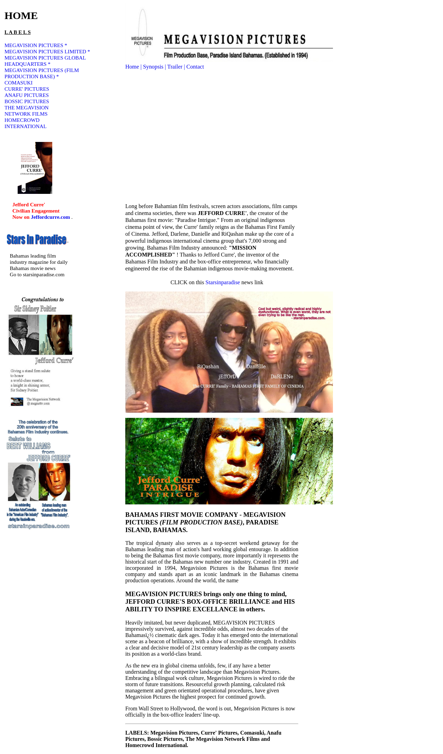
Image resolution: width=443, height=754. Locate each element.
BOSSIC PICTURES (26, 101)
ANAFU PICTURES (26, 95)
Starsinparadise (231, 282)
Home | (134, 66)
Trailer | (176, 66)
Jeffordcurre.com (51, 217)
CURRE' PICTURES (26, 89)
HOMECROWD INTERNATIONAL (25, 123)
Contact (195, 66)
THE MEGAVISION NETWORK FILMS (26, 111)
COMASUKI (18, 83)
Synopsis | (155, 66)
